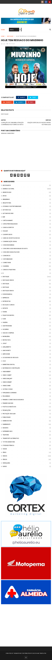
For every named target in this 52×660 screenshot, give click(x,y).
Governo (6, 329)
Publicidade (6, 417)
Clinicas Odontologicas (11, 238)
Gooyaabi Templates (39, 653)
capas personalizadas (10, 224)
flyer (4, 319)
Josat (5, 343)
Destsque (6, 287)
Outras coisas (8, 389)
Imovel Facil (7, 340)
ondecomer (6, 385)
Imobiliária (6, 336)
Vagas (5, 449)
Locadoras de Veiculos (10, 357)
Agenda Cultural (8, 189)
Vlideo (5, 466)
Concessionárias (8, 245)
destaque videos (8, 280)
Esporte (5, 308)
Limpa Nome (6, 354)
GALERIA (5, 322)
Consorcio (6, 255)
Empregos (6, 298)
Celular (5, 231)
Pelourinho (6, 396)
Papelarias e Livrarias (10, 393)
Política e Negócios (9, 407)
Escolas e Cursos (8, 305)
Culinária (6, 266)
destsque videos (8, 291)
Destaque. (6, 284)
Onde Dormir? (7, 382)
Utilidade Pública (8, 445)
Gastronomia (7, 326)
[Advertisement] (26, 622)
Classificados (7, 234)
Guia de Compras (8, 333)
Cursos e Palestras (9, 270)
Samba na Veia (7, 421)
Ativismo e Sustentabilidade (12, 206)
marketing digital (9, 364)
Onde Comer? (7, 375)
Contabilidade (7, 259)
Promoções (7, 410)
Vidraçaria (6, 463)
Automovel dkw (8, 213)
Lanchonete (7, 350)
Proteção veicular (9, 414)
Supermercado (7, 431)
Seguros (5, 428)
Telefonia (6, 435)
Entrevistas (6, 301)
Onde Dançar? (7, 378)
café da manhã (7, 220)
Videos (5, 456)
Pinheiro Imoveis (8, 403)
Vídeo (4, 452)
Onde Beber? (7, 371)
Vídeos (5, 459)
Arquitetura (7, 203)
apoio (5, 196)
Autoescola (7, 210)
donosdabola (7, 294)
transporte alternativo (11, 438)
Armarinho (6, 199)
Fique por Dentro (8, 315)
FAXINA (5, 312)
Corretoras (7, 262)
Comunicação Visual (10, 241)
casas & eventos (8, 227)
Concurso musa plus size (11, 252)
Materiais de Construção (11, 368)
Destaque (10, 36)
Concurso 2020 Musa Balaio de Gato (15, 248)
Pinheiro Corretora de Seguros (13, 400)
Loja (4, 361)
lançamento (7, 347)
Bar (4, 217)
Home (3, 30)
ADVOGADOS (7, 185)
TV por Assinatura (9, 442)
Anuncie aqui (7, 192)
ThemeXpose (17, 653)
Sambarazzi (6, 424)
